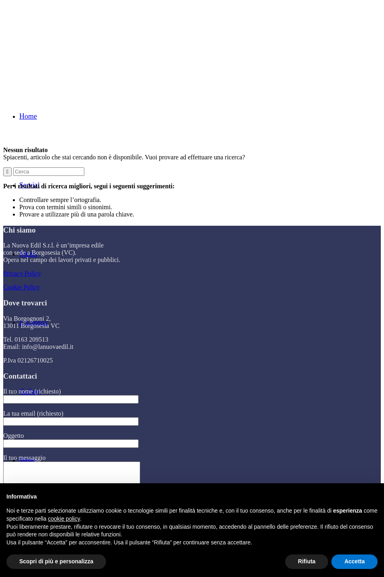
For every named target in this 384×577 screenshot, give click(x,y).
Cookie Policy (21, 287)
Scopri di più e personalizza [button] (56, 561)
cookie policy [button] (64, 518)
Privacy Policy (22, 273)
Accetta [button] (354, 561)
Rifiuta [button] (307, 561)
